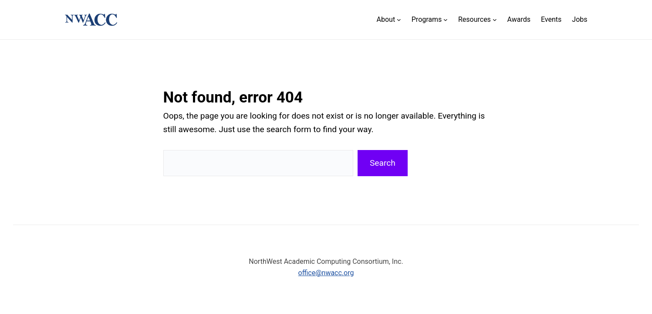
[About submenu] (389, 20)
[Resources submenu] (477, 20)
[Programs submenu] (430, 20)
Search (382, 163)
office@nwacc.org (326, 273)
